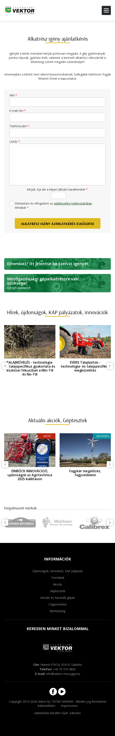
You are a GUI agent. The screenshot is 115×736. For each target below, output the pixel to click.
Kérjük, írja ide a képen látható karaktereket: (57, 189)
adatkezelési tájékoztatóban (73, 203)
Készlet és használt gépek (57, 598)
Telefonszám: (19, 126)
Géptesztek (57, 591)
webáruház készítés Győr (51, 713)
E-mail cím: (17, 111)
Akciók (57, 584)
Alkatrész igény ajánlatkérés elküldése (57, 223)
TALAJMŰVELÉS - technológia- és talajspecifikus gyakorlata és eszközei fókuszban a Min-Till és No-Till (30, 368)
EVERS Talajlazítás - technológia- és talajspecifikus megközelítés (85, 366)
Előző (5, 366)
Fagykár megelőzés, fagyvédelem (85, 473)
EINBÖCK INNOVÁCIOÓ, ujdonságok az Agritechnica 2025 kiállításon (29, 475)
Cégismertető (58, 604)
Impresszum (69, 706)
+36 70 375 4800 (64, 669)
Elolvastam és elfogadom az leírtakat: (50, 205)
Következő (110, 366)
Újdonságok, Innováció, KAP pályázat (57, 571)
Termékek (57, 578)
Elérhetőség (57, 611)
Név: (13, 95)
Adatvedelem (46, 706)
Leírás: (14, 141)
